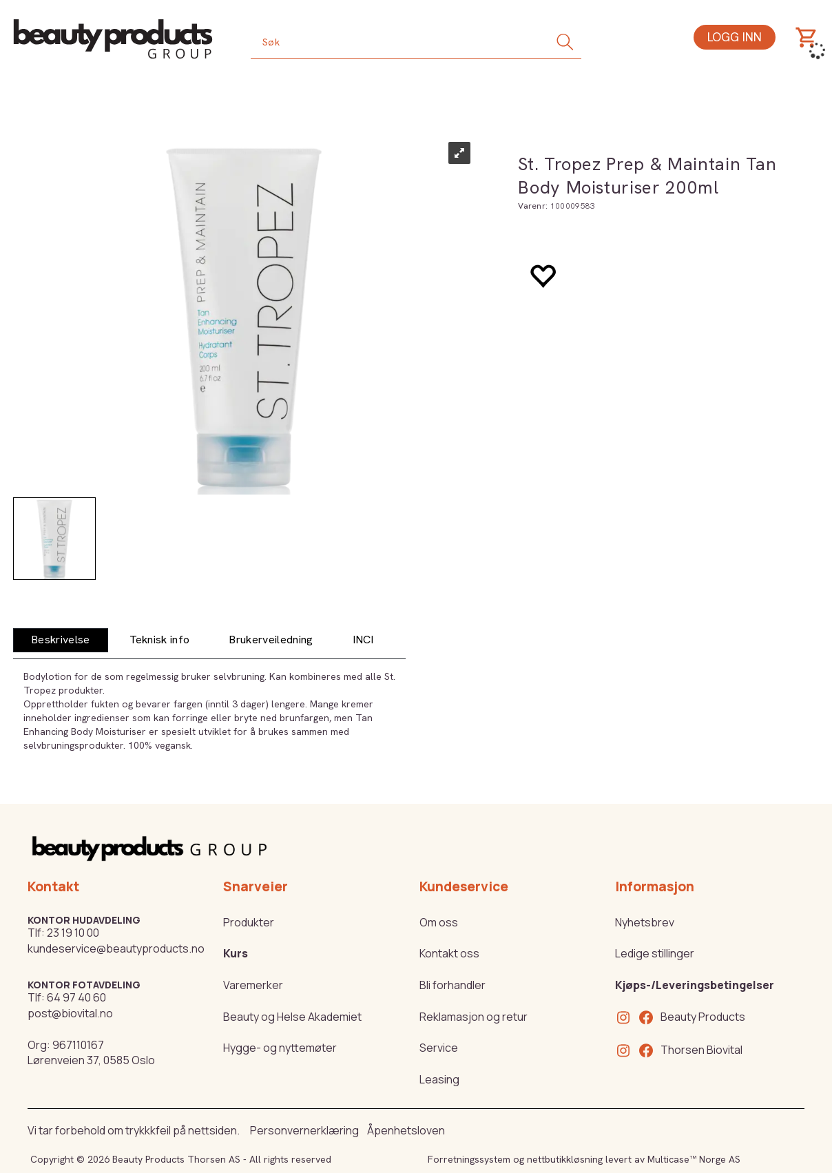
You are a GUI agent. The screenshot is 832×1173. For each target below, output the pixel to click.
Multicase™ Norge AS (693, 1159)
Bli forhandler (452, 985)
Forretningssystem (469, 1159)
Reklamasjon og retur (473, 1016)
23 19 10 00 (73, 932)
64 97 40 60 (76, 997)
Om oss (438, 922)
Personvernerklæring (304, 1130)
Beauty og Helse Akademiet (292, 1016)
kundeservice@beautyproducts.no (116, 948)
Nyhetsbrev (644, 922)
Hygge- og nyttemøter (280, 1047)
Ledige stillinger (654, 953)
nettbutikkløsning (565, 1159)
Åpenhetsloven (406, 1130)
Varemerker (253, 985)
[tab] (60, 640)
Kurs (235, 953)
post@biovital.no (70, 1013)
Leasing (439, 1079)
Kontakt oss (449, 953)
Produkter (248, 922)
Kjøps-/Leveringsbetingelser (694, 985)
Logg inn (734, 37)
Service (438, 1047)
